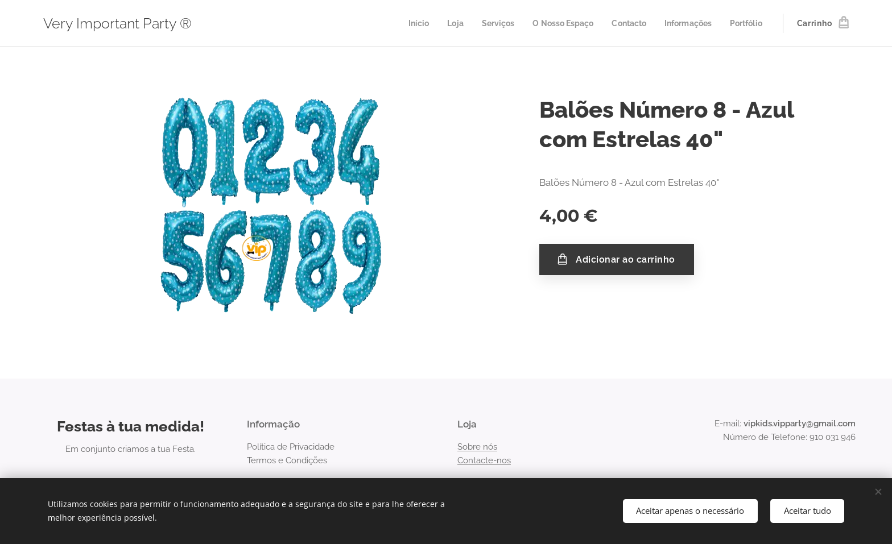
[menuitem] (402, 23)
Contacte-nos (484, 460)
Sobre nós (477, 447)
